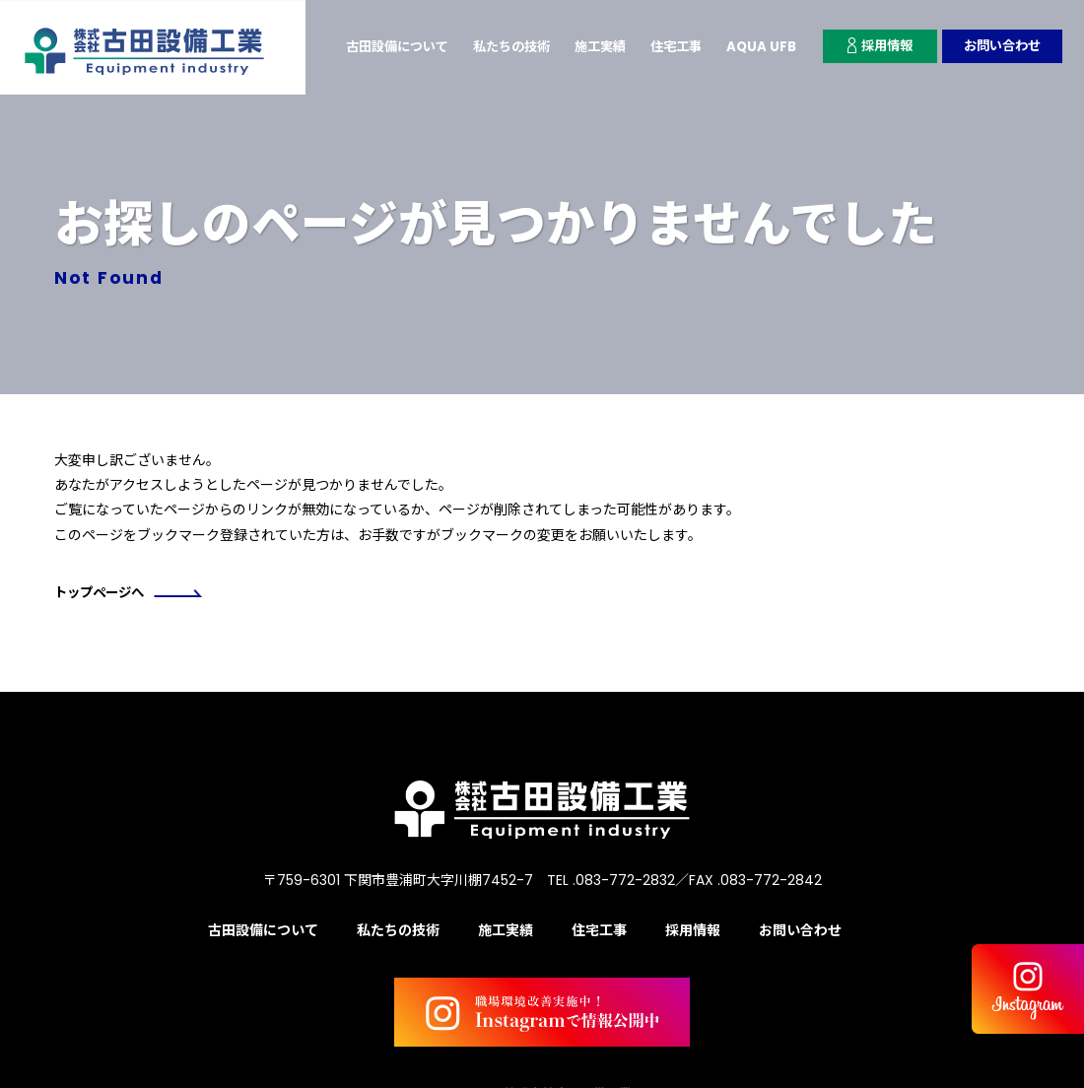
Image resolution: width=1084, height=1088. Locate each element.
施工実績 (582, 46)
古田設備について (367, 46)
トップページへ (132, 592)
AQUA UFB (750, 46)
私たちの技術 (488, 46)
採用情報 (872, 46)
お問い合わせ (999, 46)
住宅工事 (662, 46)
